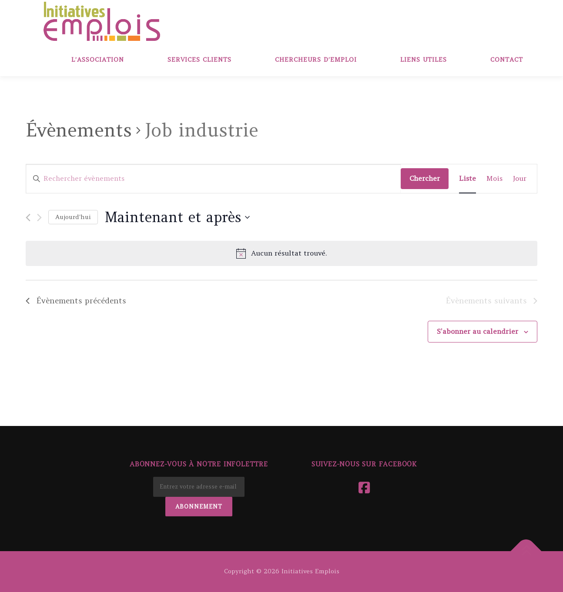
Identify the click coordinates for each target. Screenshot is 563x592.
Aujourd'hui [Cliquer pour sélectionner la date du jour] (73, 217)
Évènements (79, 130)
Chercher (424, 178)
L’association (97, 59)
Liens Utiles (423, 59)
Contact (506, 59)
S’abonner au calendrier (477, 331)
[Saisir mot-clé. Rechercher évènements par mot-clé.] (213, 178)
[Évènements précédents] (28, 217)
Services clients (199, 59)
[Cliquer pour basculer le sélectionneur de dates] (177, 217)
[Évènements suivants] (39, 217)
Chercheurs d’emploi (316, 59)
